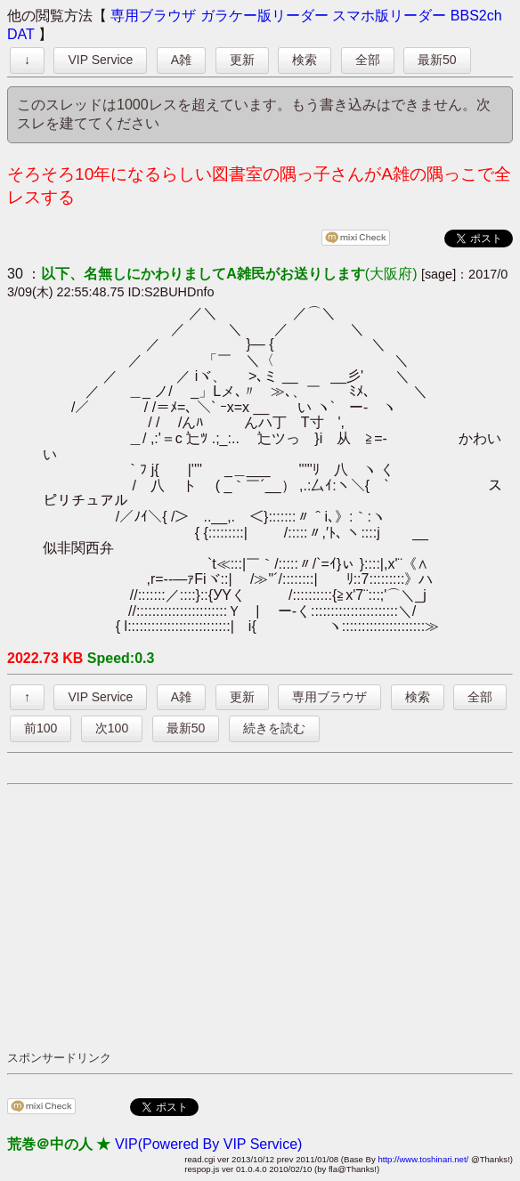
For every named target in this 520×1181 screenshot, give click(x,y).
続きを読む (274, 728)
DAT (21, 34)
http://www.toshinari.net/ (423, 1159)
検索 (304, 60)
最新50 (437, 60)
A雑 (181, 60)
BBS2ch (476, 15)
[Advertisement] (263, 916)
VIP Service (100, 60)
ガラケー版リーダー (264, 15)
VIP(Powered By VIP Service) (208, 1144)
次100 (111, 728)
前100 (40, 728)
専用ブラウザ (153, 15)
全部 (367, 60)
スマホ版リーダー (389, 15)
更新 (242, 60)
